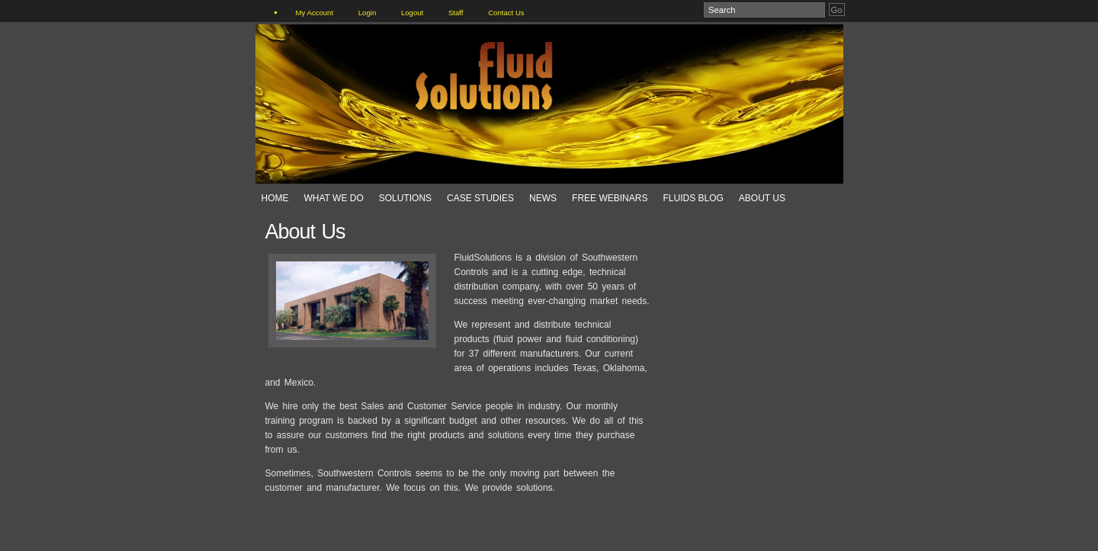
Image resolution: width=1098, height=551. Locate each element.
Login (367, 12)
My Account (315, 12)
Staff (456, 12)
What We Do (334, 198)
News (543, 198)
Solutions (405, 198)
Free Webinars (609, 198)
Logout (412, 12)
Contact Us (506, 12)
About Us (762, 198)
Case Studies (480, 198)
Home (275, 198)
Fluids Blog (693, 198)
